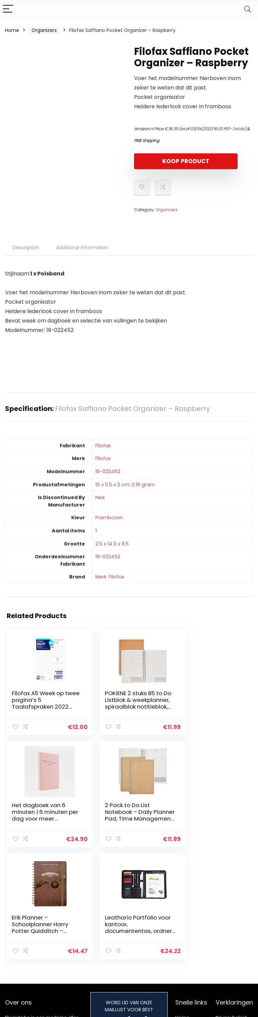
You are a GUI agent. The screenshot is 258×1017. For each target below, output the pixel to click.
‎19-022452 (107, 471)
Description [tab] (26, 247)
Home (12, 30)
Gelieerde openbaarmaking (236, 932)
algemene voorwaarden (231, 916)
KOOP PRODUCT (172, 161)
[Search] (248, 9)
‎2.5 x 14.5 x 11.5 (112, 543)
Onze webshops (187, 935)
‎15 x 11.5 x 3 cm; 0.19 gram (125, 484)
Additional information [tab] (82, 247)
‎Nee (100, 497)
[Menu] (8, 9)
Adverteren (188, 947)
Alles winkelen (191, 913)
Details (238, 128)
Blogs (181, 922)
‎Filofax (103, 445)
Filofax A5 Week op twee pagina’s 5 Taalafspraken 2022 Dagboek (40, 703)
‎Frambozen (109, 517)
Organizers (44, 30)
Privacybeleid (231, 904)
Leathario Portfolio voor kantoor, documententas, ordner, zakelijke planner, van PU (206, 817)
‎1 (96, 530)
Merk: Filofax (109, 576)
